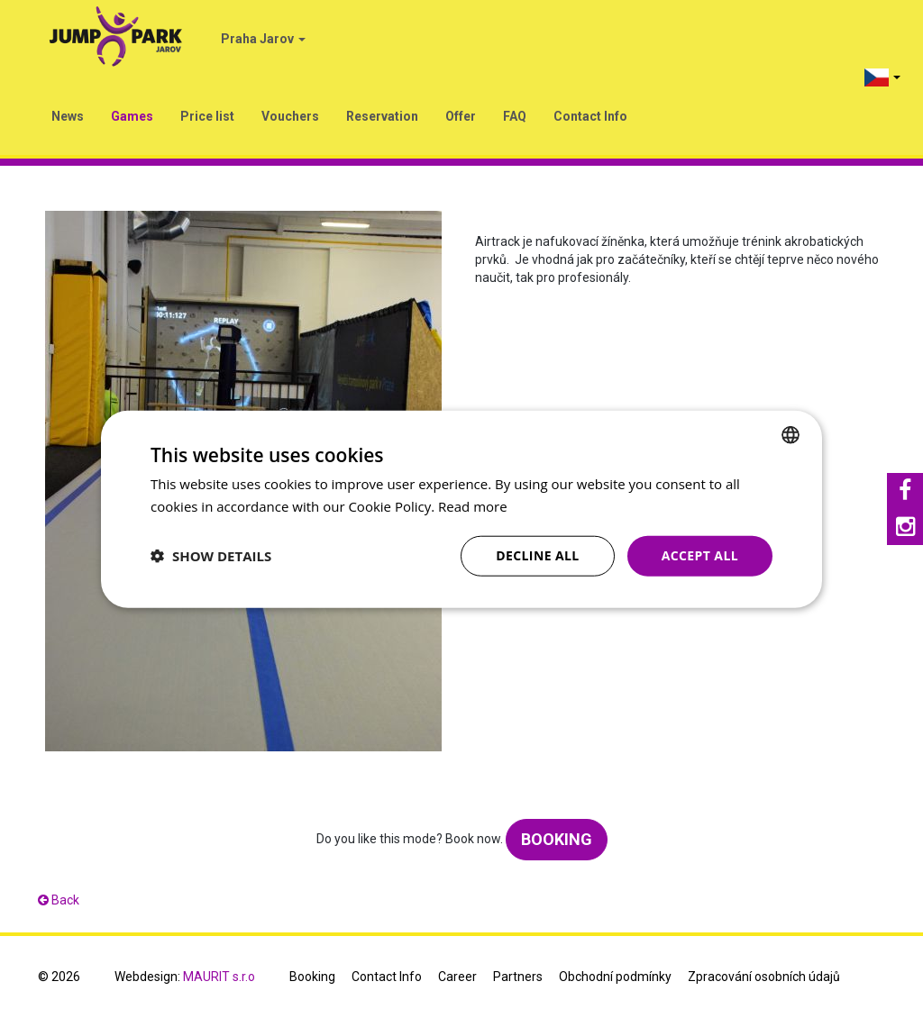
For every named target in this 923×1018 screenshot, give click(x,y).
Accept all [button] (700, 555)
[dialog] (461, 509)
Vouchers (290, 116)
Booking (556, 839)
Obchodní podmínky (615, 976)
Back (58, 900)
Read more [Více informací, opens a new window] (472, 506)
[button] (211, 556)
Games (132, 116)
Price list (207, 116)
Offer (460, 116)
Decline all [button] (537, 555)
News (67, 116)
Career (457, 976)
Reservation (382, 116)
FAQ (514, 116)
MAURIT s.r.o (219, 976)
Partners (518, 976)
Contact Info (590, 116)
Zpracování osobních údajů (764, 976)
